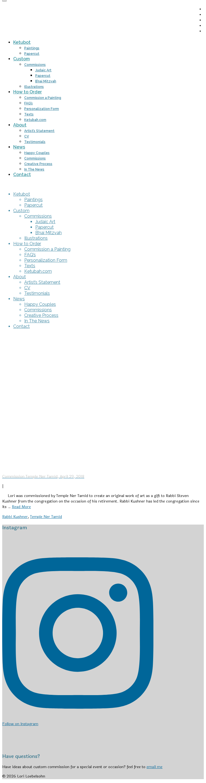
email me (154, 767)
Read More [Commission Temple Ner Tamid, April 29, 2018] (21, 507)
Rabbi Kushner (15, 517)
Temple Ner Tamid (46, 517)
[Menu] (4, 1)
